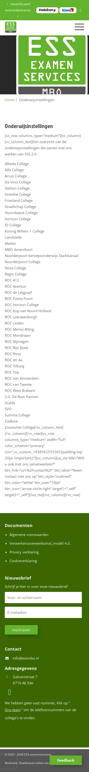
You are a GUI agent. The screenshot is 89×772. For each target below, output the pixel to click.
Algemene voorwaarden (28, 534)
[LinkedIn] (81, 10)
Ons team (13, 709)
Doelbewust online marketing (38, 763)
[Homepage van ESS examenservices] (32, 27)
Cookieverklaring (23, 560)
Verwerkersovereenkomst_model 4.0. (40, 543)
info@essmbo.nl (26, 658)
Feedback (65, 760)
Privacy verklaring (24, 552)
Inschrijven (21, 629)
